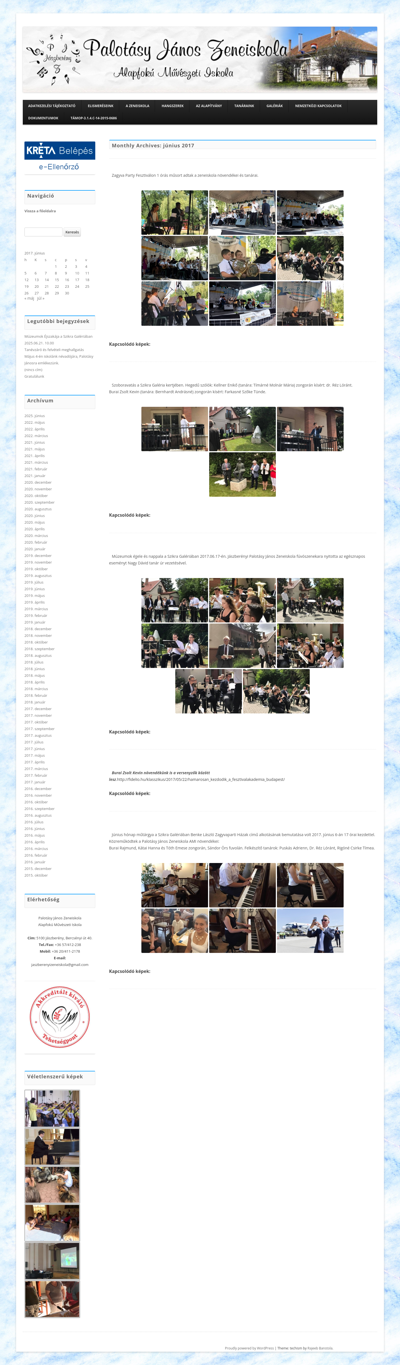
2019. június (34, 588)
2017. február (35, 775)
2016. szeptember (39, 808)
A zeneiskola (137, 106)
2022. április (34, 429)
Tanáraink (244, 106)
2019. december (38, 555)
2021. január (35, 475)
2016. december (38, 788)
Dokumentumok (43, 118)
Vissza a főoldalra (40, 210)
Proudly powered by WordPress (249, 1348)
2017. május (34, 755)
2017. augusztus (38, 735)
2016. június (34, 828)
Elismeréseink (100, 106)
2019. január (35, 622)
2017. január (35, 781)
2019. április (34, 602)
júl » (40, 298)
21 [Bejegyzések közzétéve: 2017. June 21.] (47, 286)
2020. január (35, 548)
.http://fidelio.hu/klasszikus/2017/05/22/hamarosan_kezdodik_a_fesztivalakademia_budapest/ (200, 779)
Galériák (274, 106)
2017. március (36, 768)
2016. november (38, 795)
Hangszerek (173, 106)
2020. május (34, 522)
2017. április (34, 762)
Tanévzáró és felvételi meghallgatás (54, 349)
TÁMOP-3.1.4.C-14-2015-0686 (94, 118)
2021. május (34, 448)
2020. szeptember (39, 502)
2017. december (38, 708)
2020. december (38, 482)
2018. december (38, 628)
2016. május (34, 835)
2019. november (38, 562)
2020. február (35, 542)
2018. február (35, 695)
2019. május (34, 595)
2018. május (34, 675)
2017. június (34, 748)
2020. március (36, 535)
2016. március (36, 848)
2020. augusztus (38, 508)
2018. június (34, 668)
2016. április (34, 841)
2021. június (34, 442)
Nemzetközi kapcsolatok (318, 106)
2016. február (35, 855)
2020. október (36, 495)
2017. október (36, 722)
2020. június (34, 515)
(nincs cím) (33, 369)
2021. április (34, 455)
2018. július (34, 662)
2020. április (34, 528)
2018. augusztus (38, 655)
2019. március (36, 608)
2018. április (34, 682)
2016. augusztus (38, 815)
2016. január (35, 861)
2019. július (34, 582)
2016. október (36, 801)
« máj (29, 298)
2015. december (38, 868)
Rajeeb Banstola (320, 1348)
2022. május (34, 422)
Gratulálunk (34, 376)
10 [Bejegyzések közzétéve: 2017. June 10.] (77, 273)
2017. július (34, 742)
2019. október (36, 568)
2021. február (35, 468)
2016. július (34, 821)
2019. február (35, 615)
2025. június (34, 415)
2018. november (38, 635)
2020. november (38, 488)
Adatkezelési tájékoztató (52, 106)
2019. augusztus (38, 575)
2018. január (35, 702)
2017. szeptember (39, 728)
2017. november (38, 715)
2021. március (36, 462)
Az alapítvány (209, 106)
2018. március (36, 688)
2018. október (36, 642)
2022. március (36, 435)
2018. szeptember (39, 648)
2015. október (36, 875)
